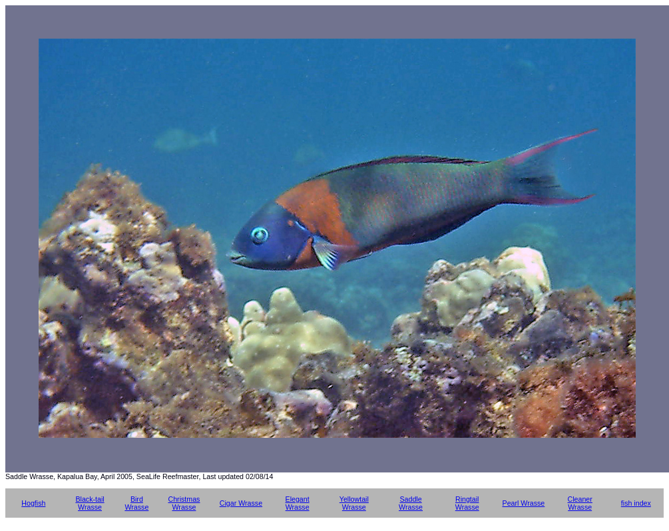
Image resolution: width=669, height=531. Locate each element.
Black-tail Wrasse (89, 503)
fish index (636, 503)
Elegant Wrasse (298, 503)
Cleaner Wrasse (580, 503)
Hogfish (33, 503)
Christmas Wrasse (184, 503)
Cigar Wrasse (241, 503)
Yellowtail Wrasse (354, 503)
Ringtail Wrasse (467, 503)
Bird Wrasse (136, 503)
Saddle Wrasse (411, 503)
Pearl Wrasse (524, 503)
